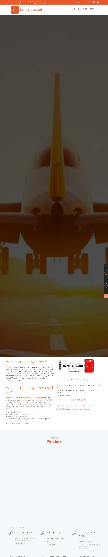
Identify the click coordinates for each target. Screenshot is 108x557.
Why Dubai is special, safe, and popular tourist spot (74, 409)
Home (73, 9)
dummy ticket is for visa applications (32, 397)
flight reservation (19, 402)
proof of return (35, 404)
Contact (94, 9)
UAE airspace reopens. (64, 395)
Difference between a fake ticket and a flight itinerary (74, 406)
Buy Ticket (82, 9)
